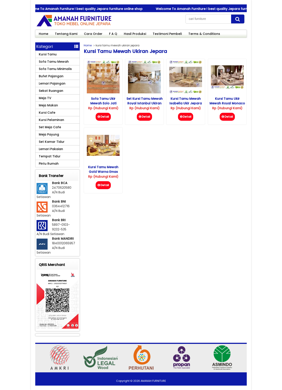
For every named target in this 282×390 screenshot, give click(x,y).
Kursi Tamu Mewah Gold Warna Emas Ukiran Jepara (103, 172)
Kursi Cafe (47, 112)
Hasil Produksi (135, 34)
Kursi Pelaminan (51, 120)
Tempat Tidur (50, 156)
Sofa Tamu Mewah (54, 61)
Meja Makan (48, 105)
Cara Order (93, 34)
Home (43, 34)
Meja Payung (49, 134)
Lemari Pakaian (51, 149)
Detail (103, 117)
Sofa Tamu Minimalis (55, 69)
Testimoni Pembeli (167, 34)
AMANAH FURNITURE (153, 381)
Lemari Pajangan (52, 83)
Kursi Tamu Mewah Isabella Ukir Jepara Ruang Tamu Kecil (185, 103)
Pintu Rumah (49, 163)
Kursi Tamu (48, 54)
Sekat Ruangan (51, 91)
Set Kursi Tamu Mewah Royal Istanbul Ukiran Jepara (144, 103)
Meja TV (45, 98)
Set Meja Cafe (50, 127)
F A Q (113, 34)
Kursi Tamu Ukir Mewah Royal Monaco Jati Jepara (227, 103)
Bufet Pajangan (51, 76)
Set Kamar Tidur (52, 141)
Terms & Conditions (204, 34)
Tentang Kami (66, 34)
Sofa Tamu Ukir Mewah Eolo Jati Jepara (103, 103)
